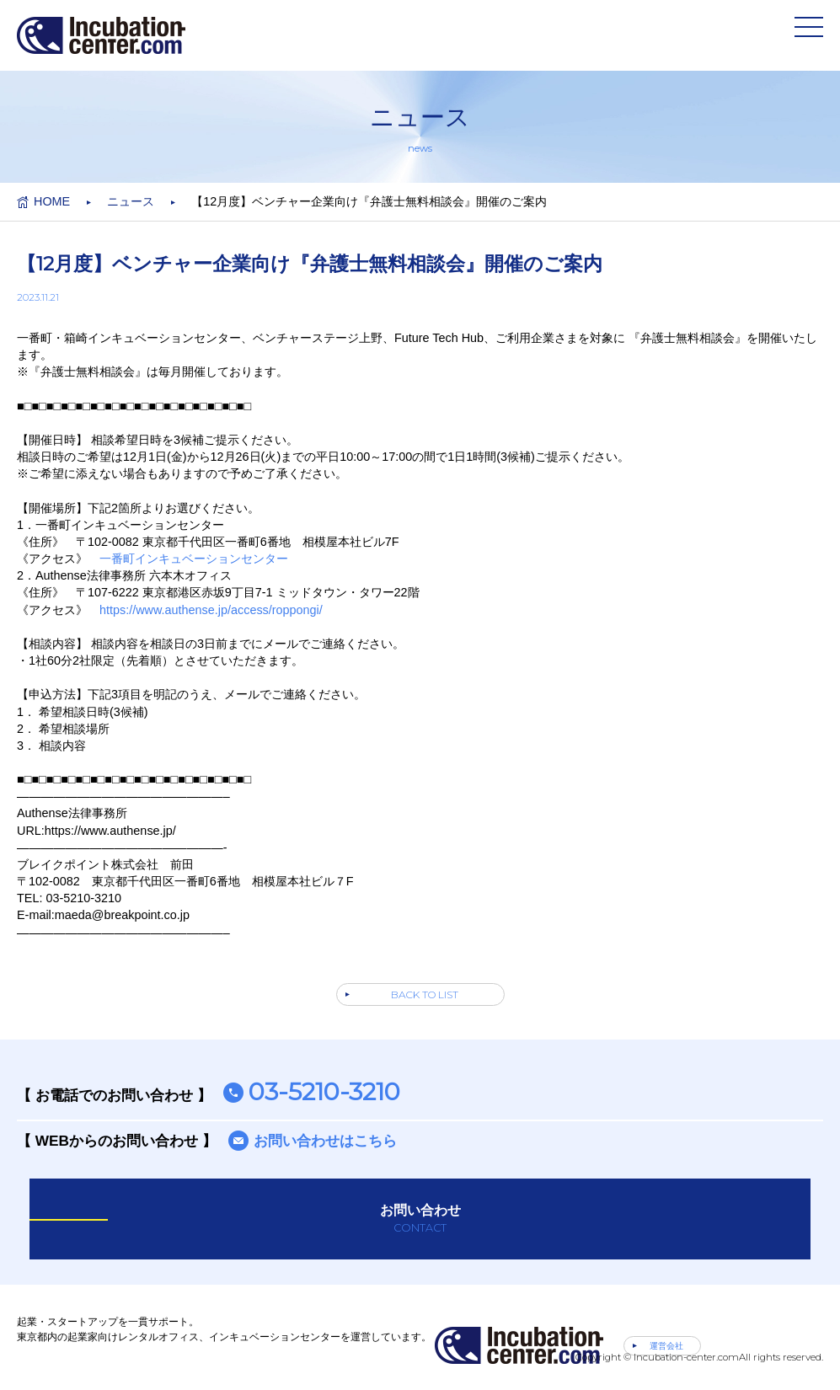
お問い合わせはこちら (325, 1140)
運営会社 (666, 1345)
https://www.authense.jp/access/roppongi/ (211, 610)
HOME (52, 201)
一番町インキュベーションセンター (193, 558)
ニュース (130, 201)
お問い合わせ (420, 1219)
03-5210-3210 (324, 1091)
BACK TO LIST (424, 994)
